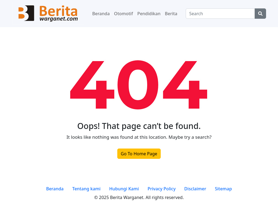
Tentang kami (86, 189)
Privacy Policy (161, 189)
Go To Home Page (139, 154)
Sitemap (223, 189)
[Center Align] (260, 13)
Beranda (101, 14)
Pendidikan (149, 14)
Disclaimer (195, 189)
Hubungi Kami (124, 189)
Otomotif (123, 14)
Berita (171, 14)
